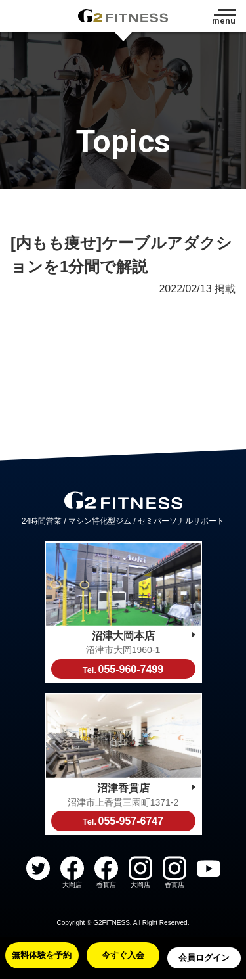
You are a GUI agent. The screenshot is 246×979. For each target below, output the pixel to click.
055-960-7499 (123, 669)
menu (224, 21)
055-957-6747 (123, 821)
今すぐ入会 (123, 955)
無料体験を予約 (42, 955)
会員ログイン (204, 958)
